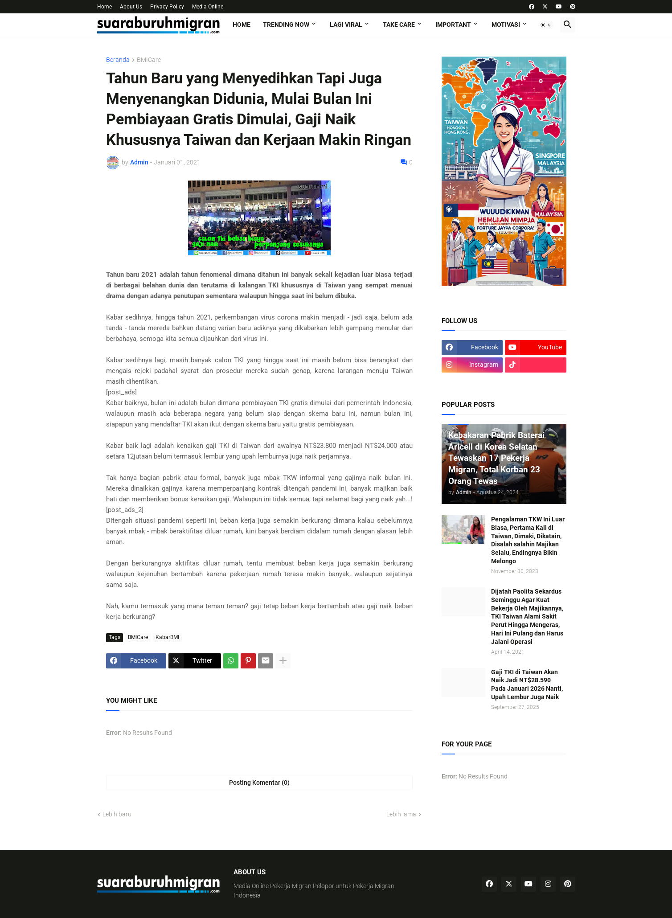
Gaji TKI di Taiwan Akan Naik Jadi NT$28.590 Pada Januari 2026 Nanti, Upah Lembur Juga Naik (527, 684)
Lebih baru (116, 814)
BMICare (149, 60)
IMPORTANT (453, 24)
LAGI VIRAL (346, 24)
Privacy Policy (167, 7)
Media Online (207, 7)
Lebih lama (401, 814)
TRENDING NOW (286, 24)
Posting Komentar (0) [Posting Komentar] (259, 782)
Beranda (118, 60)
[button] (545, 24)
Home (104, 7)
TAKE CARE (399, 24)
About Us (131, 7)
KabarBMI (167, 637)
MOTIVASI (506, 24)
